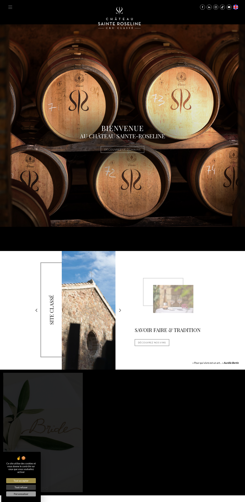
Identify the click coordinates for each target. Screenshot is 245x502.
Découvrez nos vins (152, 342)
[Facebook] (202, 7)
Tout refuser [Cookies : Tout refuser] (21, 487)
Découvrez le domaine (122, 149)
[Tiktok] (222, 7)
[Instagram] (215, 7)
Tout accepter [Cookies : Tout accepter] (21, 480)
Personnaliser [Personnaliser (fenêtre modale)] (21, 493)
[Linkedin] (209, 7)
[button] (36, 310)
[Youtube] (229, 7)
